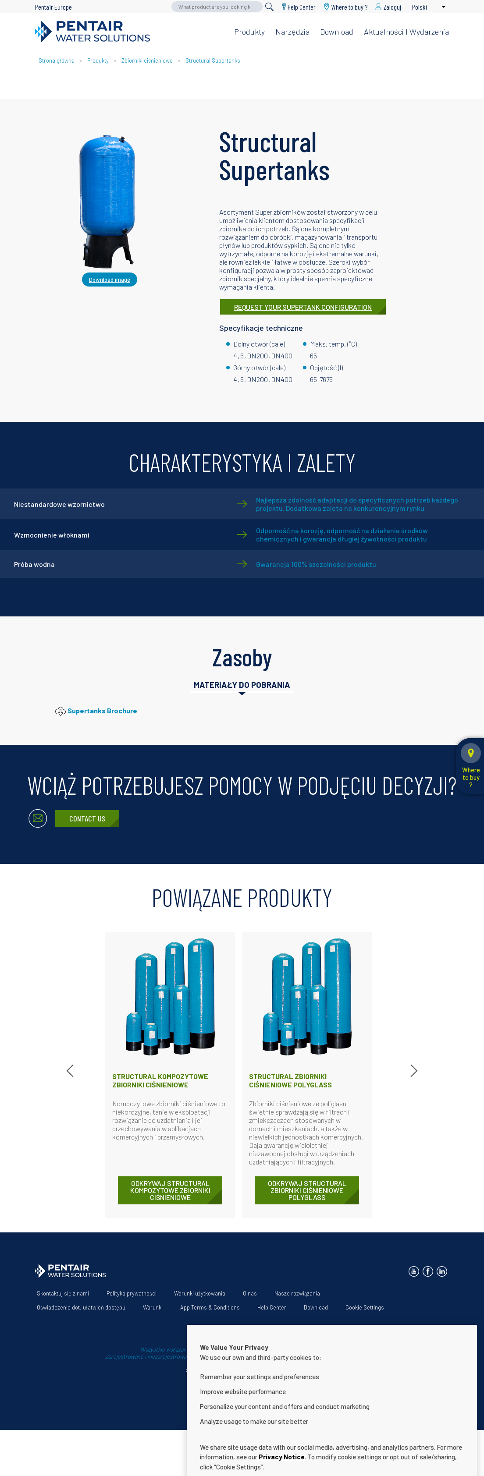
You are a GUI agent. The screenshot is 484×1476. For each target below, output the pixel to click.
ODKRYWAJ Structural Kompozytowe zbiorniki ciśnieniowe (170, 1190)
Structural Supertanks (212, 60)
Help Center (302, 7)
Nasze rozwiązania (297, 1293)
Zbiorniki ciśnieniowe (147, 60)
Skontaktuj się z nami (63, 1293)
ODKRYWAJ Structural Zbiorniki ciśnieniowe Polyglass (307, 1190)
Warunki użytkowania (199, 1293)
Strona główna (57, 60)
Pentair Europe (53, 7)
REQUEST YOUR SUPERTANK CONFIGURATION (303, 307)
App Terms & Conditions (210, 1307)
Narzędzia (292, 31)
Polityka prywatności (132, 1293)
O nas (250, 1293)
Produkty (249, 31)
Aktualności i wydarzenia (406, 31)
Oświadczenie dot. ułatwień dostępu (81, 1307)
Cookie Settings (364, 1307)
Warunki (153, 1307)
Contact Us (87, 818)
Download (336, 31)
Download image (109, 279)
